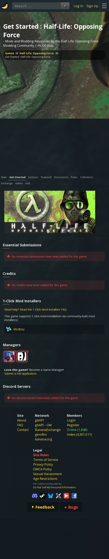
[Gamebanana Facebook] (74, 495)
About (21, 420)
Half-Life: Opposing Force (37, 53)
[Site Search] (65, 5)
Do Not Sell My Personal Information (54, 487)
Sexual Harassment (47, 474)
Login (71, 420)
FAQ (20, 425)
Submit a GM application (20, 373)
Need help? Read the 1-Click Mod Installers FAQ (35, 309)
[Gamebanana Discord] (35, 495)
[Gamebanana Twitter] (58, 495)
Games (9, 53)
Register (73, 425)
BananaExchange (48, 430)
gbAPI (39, 420)
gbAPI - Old (43, 425)
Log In (78, 6)
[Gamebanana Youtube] (66, 495)
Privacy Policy (43, 464)
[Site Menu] (104, 6)
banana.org (43, 439)
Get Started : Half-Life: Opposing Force (27, 57)
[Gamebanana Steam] (42, 495)
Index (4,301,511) (79, 434)
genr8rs (41, 434)
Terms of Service (45, 460)
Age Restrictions (45, 478)
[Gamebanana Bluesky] (50, 495)
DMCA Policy (42, 469)
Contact (23, 430)
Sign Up (92, 6)
